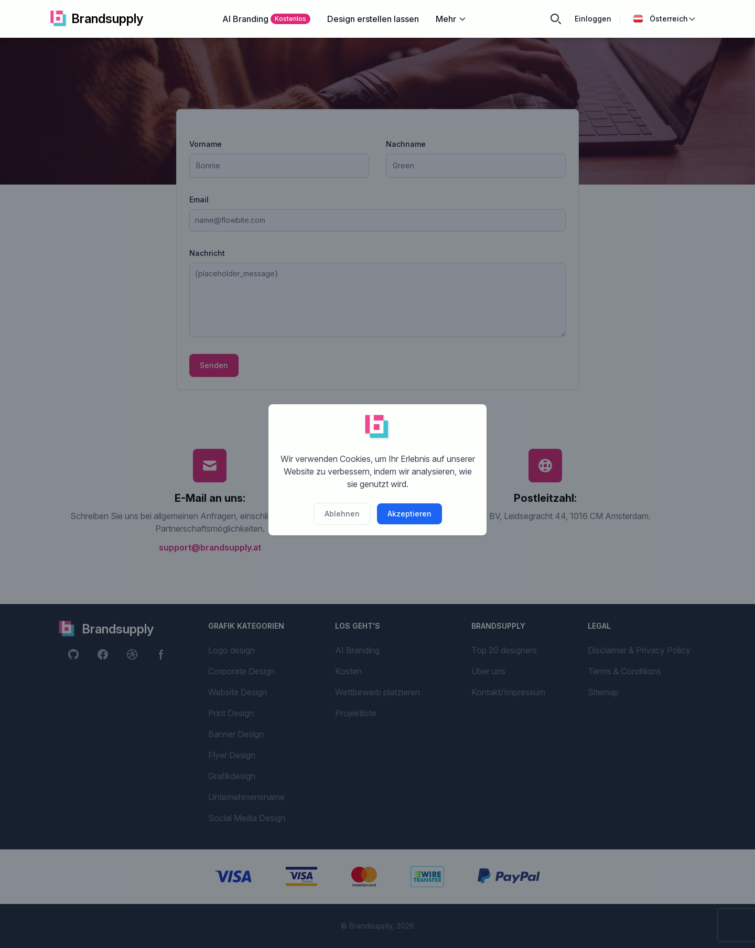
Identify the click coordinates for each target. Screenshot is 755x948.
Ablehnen (342, 513)
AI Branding (266, 19)
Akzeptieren (409, 513)
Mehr (451, 19)
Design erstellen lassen (373, 19)
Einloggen (593, 18)
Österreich (664, 19)
